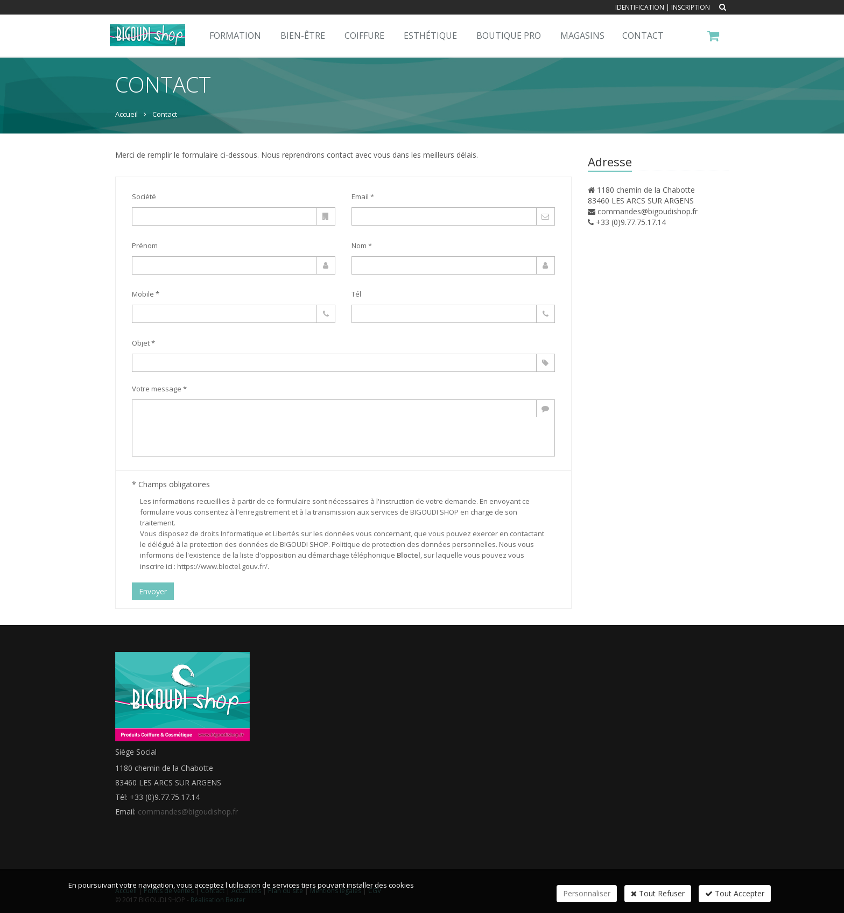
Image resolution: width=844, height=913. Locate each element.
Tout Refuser (658, 893)
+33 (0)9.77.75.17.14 (631, 222)
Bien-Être (302, 35)
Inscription (690, 7)
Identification (639, 7)
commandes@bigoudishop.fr (647, 211)
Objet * (143, 343)
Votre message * (159, 389)
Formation (235, 35)
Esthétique (430, 35)
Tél (356, 294)
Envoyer (153, 591)
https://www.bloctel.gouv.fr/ (222, 566)
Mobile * (145, 294)
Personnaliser (586, 893)
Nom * (361, 245)
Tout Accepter (734, 893)
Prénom (145, 245)
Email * (362, 196)
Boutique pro (508, 35)
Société (144, 196)
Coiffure (364, 35)
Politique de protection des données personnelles (414, 544)
